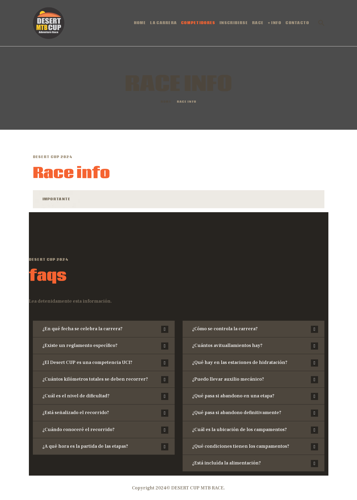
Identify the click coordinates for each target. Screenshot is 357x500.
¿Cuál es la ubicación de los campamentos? (239, 430)
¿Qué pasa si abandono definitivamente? (236, 413)
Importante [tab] (56, 199)
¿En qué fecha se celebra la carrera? (82, 329)
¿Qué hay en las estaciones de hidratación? (239, 362)
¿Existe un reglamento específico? (79, 345)
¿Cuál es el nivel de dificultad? (75, 396)
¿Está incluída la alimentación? (226, 463)
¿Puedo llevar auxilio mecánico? (228, 379)
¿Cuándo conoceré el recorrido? (78, 430)
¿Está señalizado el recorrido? (75, 413)
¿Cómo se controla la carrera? (225, 329)
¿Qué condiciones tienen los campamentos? (240, 446)
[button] (104, 329)
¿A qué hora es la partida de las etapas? (85, 446)
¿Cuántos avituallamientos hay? (227, 345)
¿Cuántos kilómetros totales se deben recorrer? (95, 379)
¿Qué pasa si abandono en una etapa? (233, 396)
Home (166, 102)
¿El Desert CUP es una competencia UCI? (87, 362)
